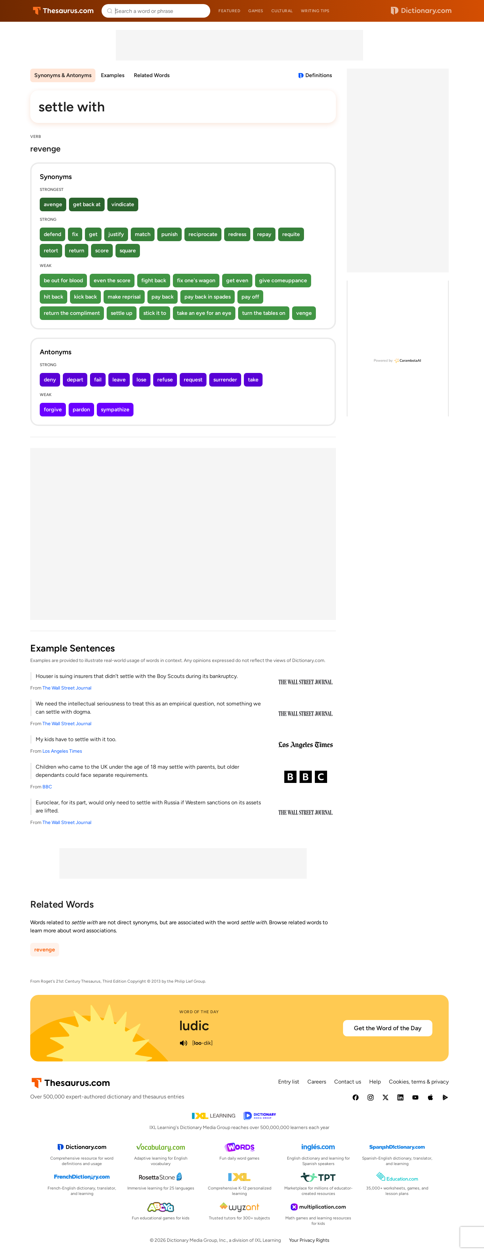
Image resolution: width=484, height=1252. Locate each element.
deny (50, 379)
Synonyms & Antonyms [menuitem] (62, 75)
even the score (112, 280)
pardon (81, 409)
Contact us (347, 1081)
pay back (162, 296)
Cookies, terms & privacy (419, 1081)
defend (52, 234)
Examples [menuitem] (112, 75)
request (193, 379)
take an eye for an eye (204, 313)
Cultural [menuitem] (282, 10)
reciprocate (203, 234)
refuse (165, 379)
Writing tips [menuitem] (315, 10)
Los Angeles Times (62, 751)
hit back (53, 296)
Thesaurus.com (63, 11)
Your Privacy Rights (309, 1240)
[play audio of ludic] (183, 1043)
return (76, 250)
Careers (316, 1081)
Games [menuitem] (255, 10)
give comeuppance (283, 280)
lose (141, 379)
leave (119, 379)
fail (98, 379)
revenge (44, 949)
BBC (47, 787)
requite (291, 234)
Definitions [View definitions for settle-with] (318, 75)
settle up (121, 313)
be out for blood (63, 280)
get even (237, 280)
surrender (225, 379)
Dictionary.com (421, 11)
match (142, 234)
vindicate (122, 204)
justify (116, 234)
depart (75, 379)
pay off (250, 296)
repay (264, 234)
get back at (87, 204)
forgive (53, 409)
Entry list (288, 1081)
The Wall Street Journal (66, 688)
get (93, 234)
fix (75, 234)
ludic (194, 1025)
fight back (153, 280)
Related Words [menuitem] (151, 75)
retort (51, 250)
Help (375, 1081)
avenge (53, 204)
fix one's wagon (196, 280)
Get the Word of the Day (388, 1028)
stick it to (154, 313)
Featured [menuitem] (229, 10)
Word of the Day (199, 1011)
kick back (85, 296)
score (102, 250)
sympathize (115, 409)
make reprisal (124, 296)
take (253, 379)
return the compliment (72, 313)
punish (169, 234)
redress (237, 234)
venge (304, 313)
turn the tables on (263, 313)
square (128, 250)
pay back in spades (207, 296)
